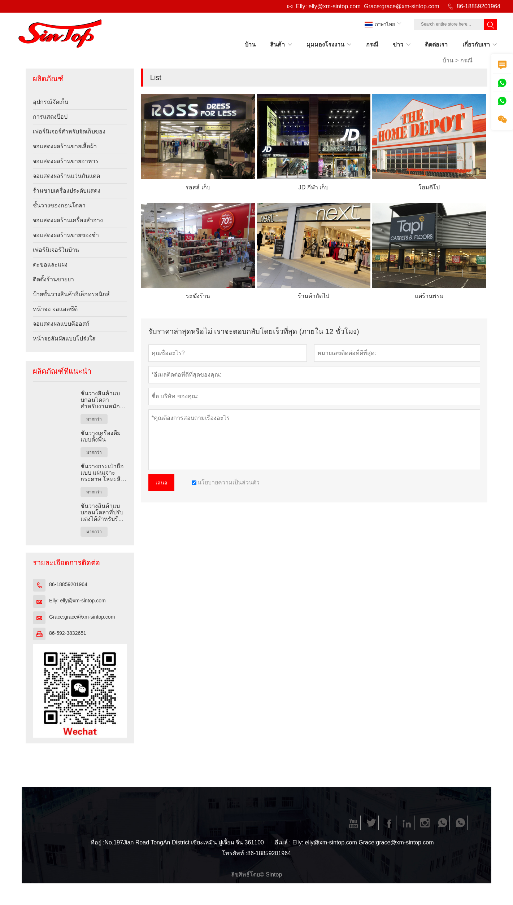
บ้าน (448, 60)
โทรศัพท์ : (234, 853)
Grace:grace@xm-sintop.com (401, 6)
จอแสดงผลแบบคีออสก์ (61, 324)
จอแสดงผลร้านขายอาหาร (66, 161)
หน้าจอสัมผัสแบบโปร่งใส (64, 338)
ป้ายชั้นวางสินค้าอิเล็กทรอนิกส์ (71, 294)
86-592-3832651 (67, 633)
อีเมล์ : (283, 842)
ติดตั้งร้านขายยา (53, 279)
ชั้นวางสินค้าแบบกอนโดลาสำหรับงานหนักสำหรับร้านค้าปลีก (100, 400)
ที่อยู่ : (98, 842)
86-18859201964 (478, 6)
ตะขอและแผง (50, 265)
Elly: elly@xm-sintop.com (328, 6)
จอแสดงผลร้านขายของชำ (66, 235)
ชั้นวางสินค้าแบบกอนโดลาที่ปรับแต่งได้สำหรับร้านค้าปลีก (103, 512)
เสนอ (161, 483)
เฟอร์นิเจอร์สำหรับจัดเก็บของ (69, 131)
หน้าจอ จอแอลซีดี (55, 309)
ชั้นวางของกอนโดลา (59, 205)
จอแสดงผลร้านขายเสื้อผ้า (65, 146)
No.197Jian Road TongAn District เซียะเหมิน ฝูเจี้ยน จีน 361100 (184, 842)
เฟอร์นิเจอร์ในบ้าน (56, 250)
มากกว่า (94, 419)
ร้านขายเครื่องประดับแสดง (66, 191)
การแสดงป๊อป (50, 117)
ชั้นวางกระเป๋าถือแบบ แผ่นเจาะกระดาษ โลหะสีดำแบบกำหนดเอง (103, 473)
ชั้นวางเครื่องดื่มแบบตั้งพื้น (101, 436)
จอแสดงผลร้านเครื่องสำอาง (68, 220)
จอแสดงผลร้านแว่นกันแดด (66, 176)
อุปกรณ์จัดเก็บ (50, 102)
